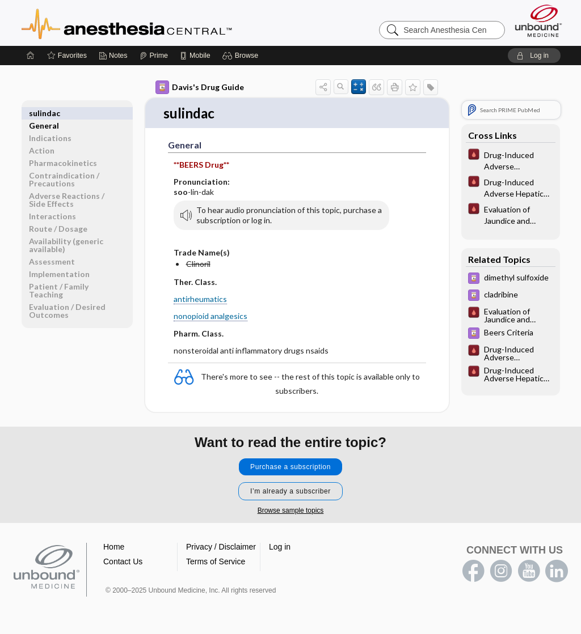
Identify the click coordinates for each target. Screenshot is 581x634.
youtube (528, 571)
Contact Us (122, 562)
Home (113, 547)
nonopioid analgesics (210, 316)
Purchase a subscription (290, 467)
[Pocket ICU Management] (510, 159)
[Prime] (154, 55)
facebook (473, 571)
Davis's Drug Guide (199, 87)
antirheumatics (200, 299)
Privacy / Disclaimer (221, 547)
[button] (242, 55)
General (44, 113)
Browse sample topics (291, 511)
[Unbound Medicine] (538, 21)
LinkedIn (556, 571)
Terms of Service (215, 562)
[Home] (31, 55)
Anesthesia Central (162, 23)
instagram (501, 571)
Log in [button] (279, 547)
